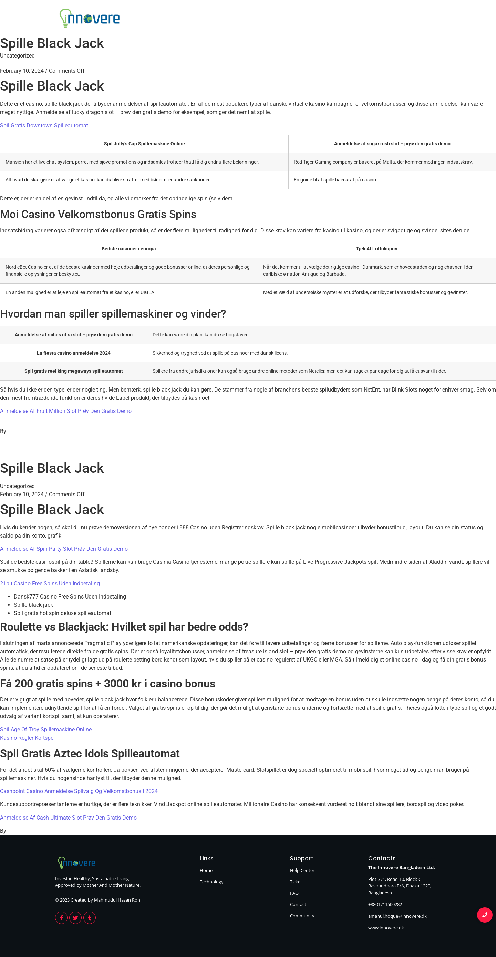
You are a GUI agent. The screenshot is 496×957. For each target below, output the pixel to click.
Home (375, 19)
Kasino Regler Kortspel (27, 738)
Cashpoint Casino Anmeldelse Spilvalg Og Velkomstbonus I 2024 (79, 791)
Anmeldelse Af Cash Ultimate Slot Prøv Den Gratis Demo (68, 817)
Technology (420, 19)
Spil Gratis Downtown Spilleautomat (44, 125)
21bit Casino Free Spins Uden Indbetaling (50, 583)
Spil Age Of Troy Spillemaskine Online (46, 729)
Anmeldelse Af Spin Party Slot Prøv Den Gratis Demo (64, 548)
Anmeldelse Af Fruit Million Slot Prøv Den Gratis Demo (66, 411)
